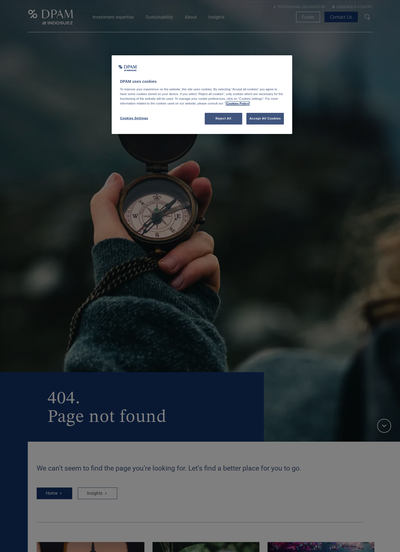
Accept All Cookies (265, 118)
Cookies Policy (237, 103)
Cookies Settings (134, 118)
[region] (202, 94)
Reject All (223, 118)
